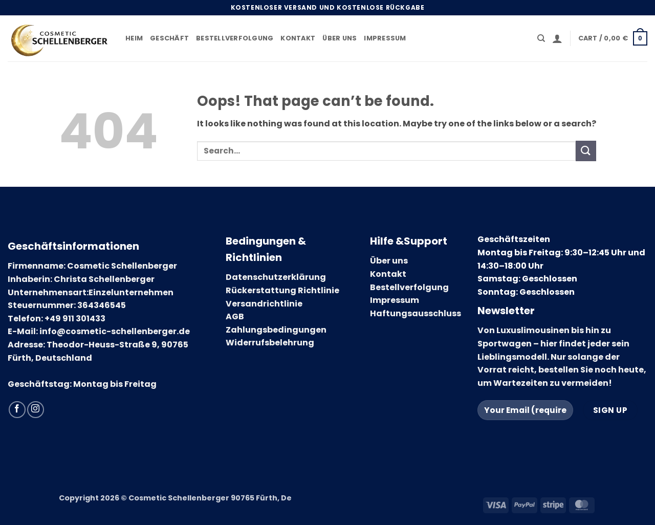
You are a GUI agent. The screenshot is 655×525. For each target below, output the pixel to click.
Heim (134, 38)
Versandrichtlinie (264, 304)
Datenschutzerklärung (276, 277)
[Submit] (586, 151)
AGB (235, 316)
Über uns (339, 38)
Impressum (385, 38)
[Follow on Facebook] (17, 409)
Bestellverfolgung (234, 38)
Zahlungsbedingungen (276, 330)
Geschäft (169, 38)
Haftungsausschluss (415, 313)
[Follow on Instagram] (35, 409)
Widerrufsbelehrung (270, 342)
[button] (557, 38)
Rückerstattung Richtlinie (282, 290)
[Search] (541, 38)
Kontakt (297, 38)
